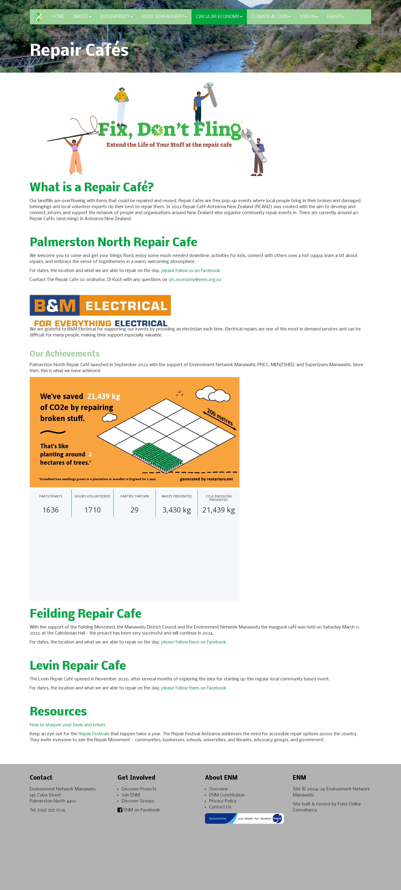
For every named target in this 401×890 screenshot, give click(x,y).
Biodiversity (116, 16)
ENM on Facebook (138, 810)
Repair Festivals (94, 734)
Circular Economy (219, 16)
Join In (309, 16)
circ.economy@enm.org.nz (194, 279)
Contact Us (220, 807)
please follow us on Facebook (190, 270)
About (82, 16)
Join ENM (131, 795)
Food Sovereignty (164, 16)
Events (335, 16)
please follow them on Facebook (193, 642)
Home (58, 16)
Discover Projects (139, 789)
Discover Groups (138, 801)
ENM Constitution (227, 795)
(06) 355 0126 (51, 810)
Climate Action (271, 16)
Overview (218, 789)
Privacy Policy (222, 801)
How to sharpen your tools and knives (68, 725)
